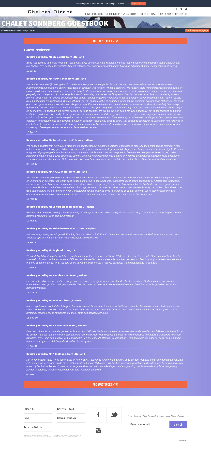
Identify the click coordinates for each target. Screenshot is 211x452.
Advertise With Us (33, 427)
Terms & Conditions (66, 418)
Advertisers (165, 14)
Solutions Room (113, 14)
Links (26, 418)
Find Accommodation (93, 14)
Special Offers (129, 14)
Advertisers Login (65, 409)
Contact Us (29, 409)
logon (26, 30)
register (32, 30)
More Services (180, 14)
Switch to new (138, 3)
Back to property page (197, 30)
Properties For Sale (148, 14)
